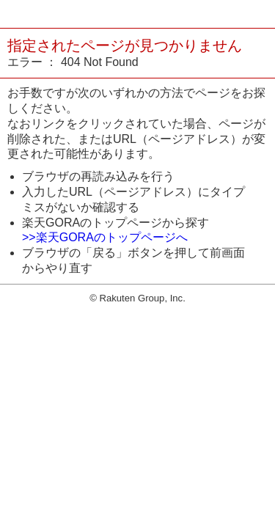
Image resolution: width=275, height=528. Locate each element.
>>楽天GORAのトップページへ (105, 237)
